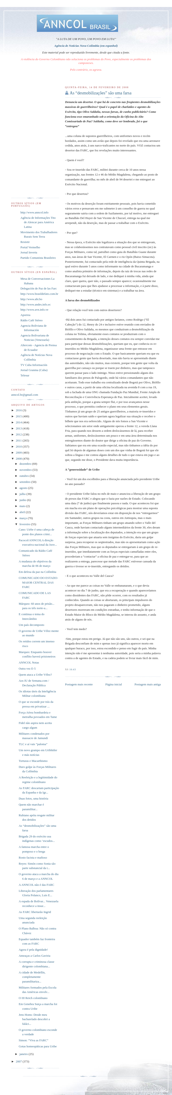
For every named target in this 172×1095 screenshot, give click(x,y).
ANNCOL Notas (29, 662)
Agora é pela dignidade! (33, 949)
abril (23, 512)
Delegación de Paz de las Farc (38, 288)
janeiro (24, 1054)
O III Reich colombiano (33, 998)
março (24, 518)
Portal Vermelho (30, 247)
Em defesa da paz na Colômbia (37, 572)
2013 (19, 428)
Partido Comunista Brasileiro (38, 257)
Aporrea (25, 315)
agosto (24, 488)
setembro (25, 482)
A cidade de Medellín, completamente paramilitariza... (32, 977)
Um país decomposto (31, 625)
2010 (19, 446)
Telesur (24, 375)
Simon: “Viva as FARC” (33, 1040)
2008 (19, 458)
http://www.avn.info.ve (34, 309)
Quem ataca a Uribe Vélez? (35, 674)
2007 (19, 1061)
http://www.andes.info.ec (35, 304)
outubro (25, 476)
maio (23, 506)
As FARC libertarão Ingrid (35, 912)
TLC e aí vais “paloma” (33, 744)
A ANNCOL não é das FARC (36, 884)
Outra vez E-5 (27, 668)
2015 (19, 416)
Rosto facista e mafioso (33, 857)
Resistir (25, 242)
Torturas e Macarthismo (33, 761)
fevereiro (25, 524)
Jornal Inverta (28, 252)
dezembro (26, 463)
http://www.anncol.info (34, 212)
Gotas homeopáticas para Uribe (38, 1046)
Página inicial (113, 684)
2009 (19, 452)
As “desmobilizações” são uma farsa (101, 93)
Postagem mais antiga (148, 684)
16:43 (72, 669)
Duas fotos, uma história (33, 798)
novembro (26, 469)
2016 (19, 410)
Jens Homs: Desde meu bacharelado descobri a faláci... (34, 1019)
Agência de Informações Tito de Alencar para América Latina (38, 222)
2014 (19, 422)
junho (23, 500)
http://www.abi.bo (31, 299)
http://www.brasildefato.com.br (39, 293)
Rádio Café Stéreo (31, 320)
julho (23, 494)
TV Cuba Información (33, 365)
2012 (19, 434)
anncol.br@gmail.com (24, 394)
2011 (19, 440)
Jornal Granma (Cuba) (33, 370)
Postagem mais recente (79, 684)
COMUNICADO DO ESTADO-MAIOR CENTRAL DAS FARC (38, 582)
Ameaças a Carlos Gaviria (34, 955)
